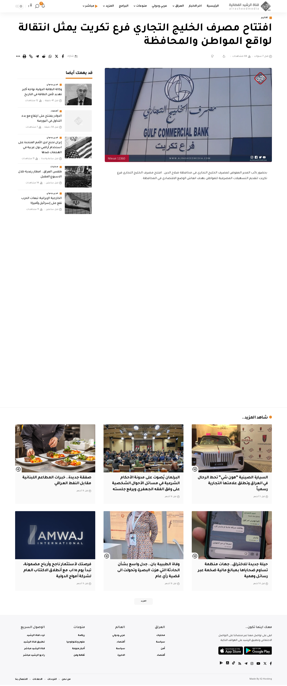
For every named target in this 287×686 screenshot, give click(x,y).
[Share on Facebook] (63, 56)
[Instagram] (252, 665)
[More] (18, 56)
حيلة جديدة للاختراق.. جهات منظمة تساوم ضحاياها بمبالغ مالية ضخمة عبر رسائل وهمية (232, 571)
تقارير (264, 18)
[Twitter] (265, 665)
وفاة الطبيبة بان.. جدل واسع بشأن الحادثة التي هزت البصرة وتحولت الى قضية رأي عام (147, 571)
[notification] (43, 6)
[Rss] (239, 665)
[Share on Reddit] (44, 56)
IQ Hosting (266, 680)
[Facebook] (271, 665)
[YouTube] (258, 665)
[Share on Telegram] (37, 56)
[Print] (24, 56)
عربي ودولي (52, 82)
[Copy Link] (31, 56)
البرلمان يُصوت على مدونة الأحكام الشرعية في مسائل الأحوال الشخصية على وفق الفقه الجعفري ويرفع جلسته (145, 484)
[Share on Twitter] (56, 56)
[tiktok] (233, 665)
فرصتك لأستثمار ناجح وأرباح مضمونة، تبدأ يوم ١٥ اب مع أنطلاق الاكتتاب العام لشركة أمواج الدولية (55, 571)
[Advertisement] (188, 368)
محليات (54, 164)
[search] (37, 6)
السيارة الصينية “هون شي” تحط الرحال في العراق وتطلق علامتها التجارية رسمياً (237, 484)
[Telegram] (246, 665)
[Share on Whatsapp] (50, 56)
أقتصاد (54, 109)
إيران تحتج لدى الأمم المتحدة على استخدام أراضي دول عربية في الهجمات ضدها (40, 145)
